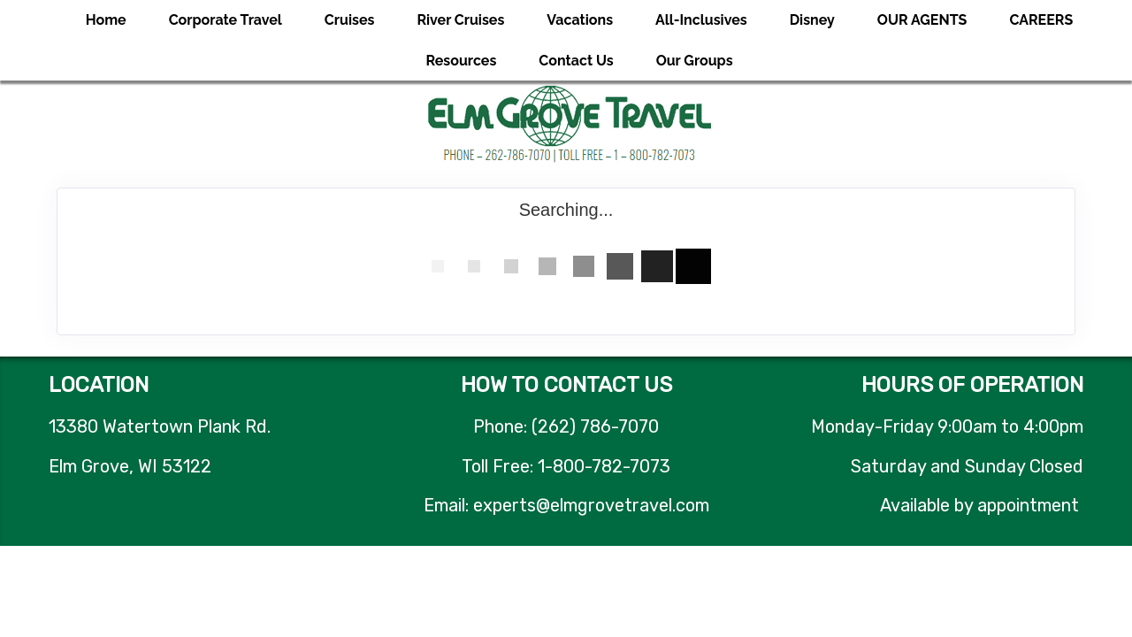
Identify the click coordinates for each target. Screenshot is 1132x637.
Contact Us (576, 60)
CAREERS (1041, 20)
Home (106, 20)
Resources (460, 60)
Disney (812, 20)
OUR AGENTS (922, 20)
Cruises (350, 20)
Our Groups (694, 60)
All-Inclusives (701, 20)
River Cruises (460, 20)
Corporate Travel (225, 20)
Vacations (580, 20)
